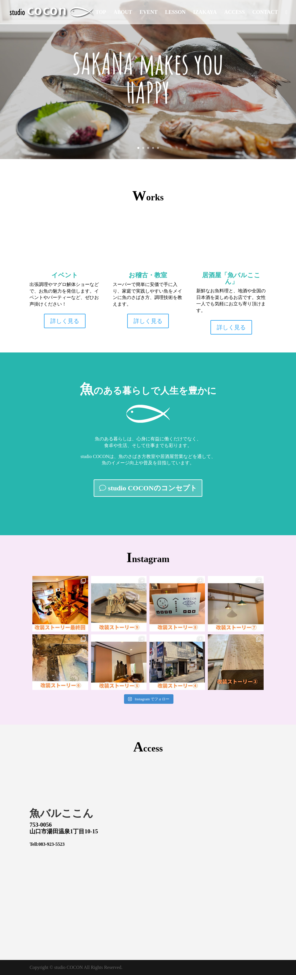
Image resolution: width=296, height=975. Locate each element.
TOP (100, 12)
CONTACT (265, 12)
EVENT (149, 12)
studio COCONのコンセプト (152, 488)
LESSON (175, 12)
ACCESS (234, 12)
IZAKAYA (205, 12)
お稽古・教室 (148, 275)
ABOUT (123, 12)
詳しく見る (64, 321)
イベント (64, 275)
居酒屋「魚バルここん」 (231, 278)
